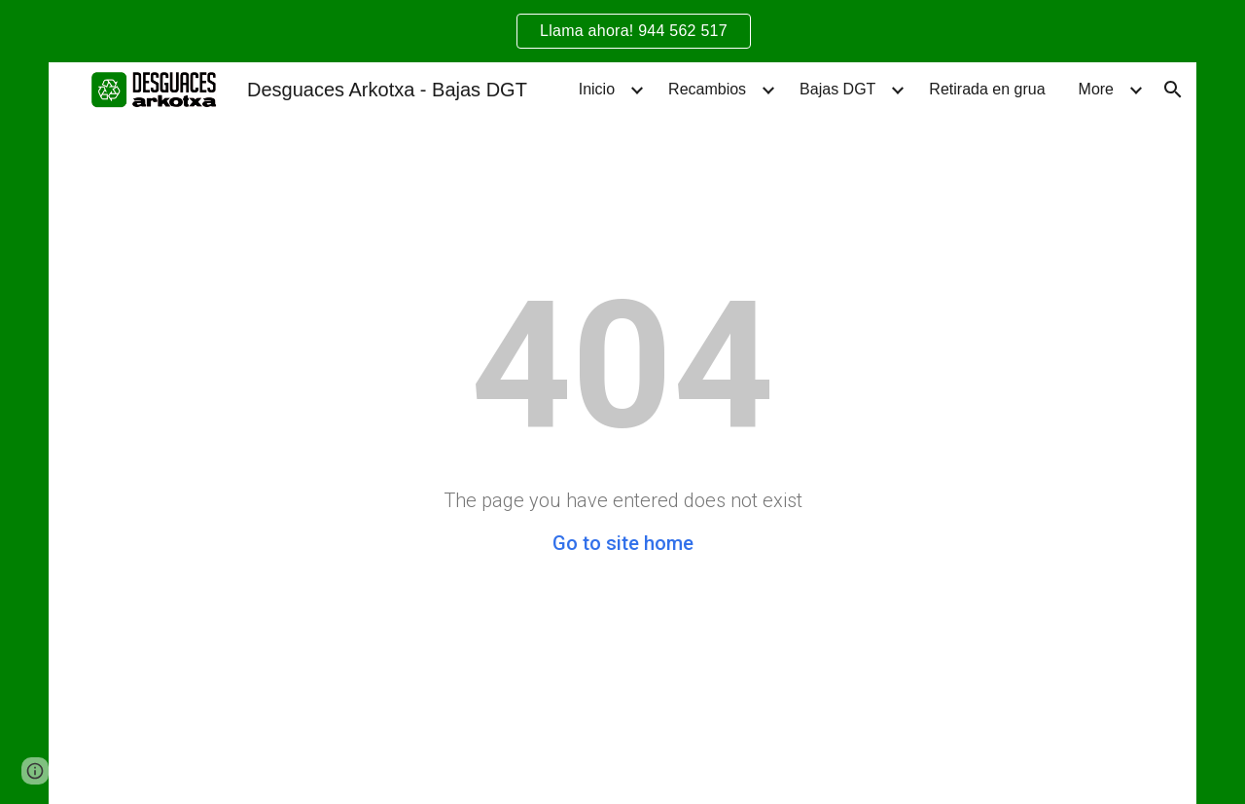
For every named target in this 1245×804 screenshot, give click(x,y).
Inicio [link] (597, 89)
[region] (622, 31)
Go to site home (623, 543)
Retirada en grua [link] (987, 89)
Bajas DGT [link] (837, 89)
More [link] (1096, 89)
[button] (1173, 89)
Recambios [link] (707, 89)
